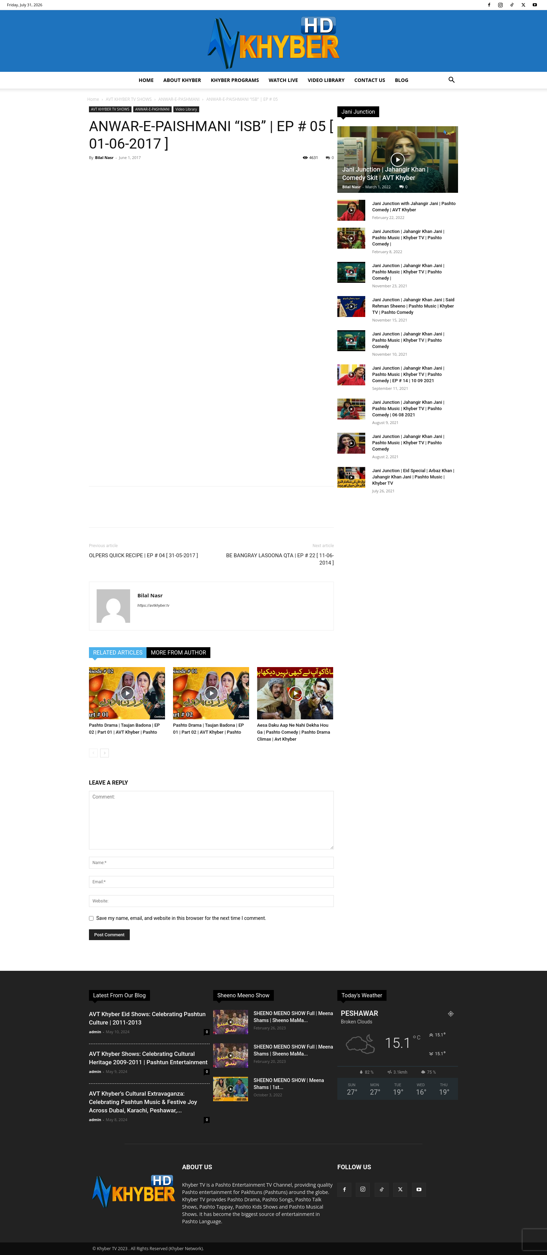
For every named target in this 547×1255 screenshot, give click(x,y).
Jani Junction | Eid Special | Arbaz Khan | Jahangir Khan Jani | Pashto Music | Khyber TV (413, 477)
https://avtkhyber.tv (153, 605)
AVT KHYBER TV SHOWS (129, 99)
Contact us (369, 80)
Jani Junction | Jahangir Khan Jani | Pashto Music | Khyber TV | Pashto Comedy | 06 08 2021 (408, 408)
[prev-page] (93, 753)
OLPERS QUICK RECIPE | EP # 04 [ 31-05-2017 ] (143, 555)
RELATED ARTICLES (117, 652)
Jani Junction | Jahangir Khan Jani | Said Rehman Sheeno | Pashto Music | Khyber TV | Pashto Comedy (413, 306)
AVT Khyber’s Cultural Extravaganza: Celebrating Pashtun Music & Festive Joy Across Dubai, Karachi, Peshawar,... (143, 1102)
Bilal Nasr (104, 157)
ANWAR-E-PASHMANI (179, 99)
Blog (402, 80)
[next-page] (104, 753)
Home (145, 80)
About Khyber (182, 80)
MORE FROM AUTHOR (178, 652)
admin (95, 1031)
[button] (451, 80)
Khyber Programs (235, 80)
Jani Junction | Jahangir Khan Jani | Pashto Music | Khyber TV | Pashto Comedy (408, 340)
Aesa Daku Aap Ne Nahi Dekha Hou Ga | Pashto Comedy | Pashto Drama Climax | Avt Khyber (293, 732)
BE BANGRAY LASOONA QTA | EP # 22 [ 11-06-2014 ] (280, 559)
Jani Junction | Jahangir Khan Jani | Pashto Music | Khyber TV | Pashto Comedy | (408, 238)
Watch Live (283, 80)
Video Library (326, 80)
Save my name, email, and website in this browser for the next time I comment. (181, 918)
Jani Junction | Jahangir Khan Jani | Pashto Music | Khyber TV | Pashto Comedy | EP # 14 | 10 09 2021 (408, 374)
